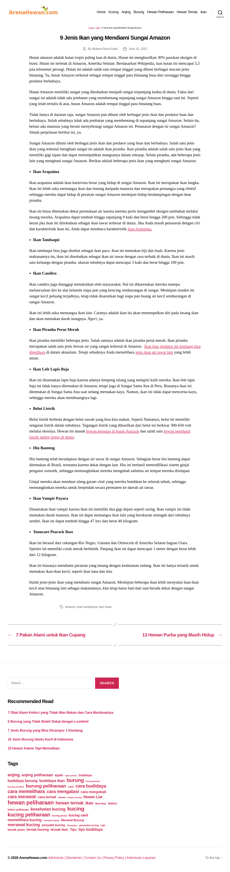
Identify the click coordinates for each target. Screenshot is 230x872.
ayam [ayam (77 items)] (59, 775)
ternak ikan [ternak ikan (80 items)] (59, 829)
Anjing (126, 12)
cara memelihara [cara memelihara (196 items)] (26, 791)
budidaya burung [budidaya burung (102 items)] (23, 781)
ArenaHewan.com (33, 858)
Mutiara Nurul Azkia (105, 48)
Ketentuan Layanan (141, 858)
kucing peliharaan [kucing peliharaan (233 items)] (29, 815)
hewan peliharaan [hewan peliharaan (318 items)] (31, 802)
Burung (139, 12)
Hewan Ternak (187, 12)
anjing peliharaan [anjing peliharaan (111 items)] (37, 775)
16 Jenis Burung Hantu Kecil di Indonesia (40, 739)
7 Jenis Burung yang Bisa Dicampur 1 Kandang (45, 730)
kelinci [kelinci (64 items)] (112, 803)
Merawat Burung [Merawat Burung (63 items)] (72, 820)
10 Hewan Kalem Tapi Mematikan (34, 748)
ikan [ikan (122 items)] (89, 803)
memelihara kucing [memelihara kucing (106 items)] (25, 820)
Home (101, 12)
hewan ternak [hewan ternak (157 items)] (70, 802)
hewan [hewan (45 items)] (62, 797)
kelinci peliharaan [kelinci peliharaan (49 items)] (18, 809)
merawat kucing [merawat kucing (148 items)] (24, 824)
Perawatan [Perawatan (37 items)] (72, 825)
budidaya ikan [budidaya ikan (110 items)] (52, 780)
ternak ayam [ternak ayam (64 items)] (16, 829)
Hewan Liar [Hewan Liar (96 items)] (93, 797)
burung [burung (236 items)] (75, 780)
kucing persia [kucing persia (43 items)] (59, 815)
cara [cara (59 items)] (71, 786)
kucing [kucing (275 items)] (75, 809)
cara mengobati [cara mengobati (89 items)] (93, 792)
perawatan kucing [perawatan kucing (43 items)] (89, 825)
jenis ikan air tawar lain (154, 352)
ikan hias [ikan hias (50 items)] (100, 803)
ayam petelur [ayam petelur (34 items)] (71, 775)
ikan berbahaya (87, 606)
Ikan (203, 12)
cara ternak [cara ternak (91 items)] (47, 797)
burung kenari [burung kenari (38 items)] (93, 781)
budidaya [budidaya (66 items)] (85, 775)
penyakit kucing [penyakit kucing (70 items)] (53, 825)
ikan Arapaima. (140, 229)
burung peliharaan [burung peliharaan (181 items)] (46, 785)
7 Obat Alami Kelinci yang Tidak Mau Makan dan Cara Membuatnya (60, 712)
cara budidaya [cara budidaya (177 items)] (90, 785)
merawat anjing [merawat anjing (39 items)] (51, 820)
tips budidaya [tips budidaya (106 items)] (91, 829)
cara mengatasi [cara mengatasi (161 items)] (63, 791)
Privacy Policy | (115, 858)
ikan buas (105, 606)
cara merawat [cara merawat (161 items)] (22, 796)
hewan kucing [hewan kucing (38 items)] (74, 797)
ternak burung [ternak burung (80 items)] (38, 829)
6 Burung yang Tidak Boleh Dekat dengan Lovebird (48, 721)
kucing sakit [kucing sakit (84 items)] (78, 815)
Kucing (114, 12)
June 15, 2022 (137, 48)
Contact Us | (93, 858)
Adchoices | (57, 858)
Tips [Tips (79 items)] (73, 829)
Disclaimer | (75, 858)
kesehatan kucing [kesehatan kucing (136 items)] (47, 809)
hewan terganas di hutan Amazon (112, 431)
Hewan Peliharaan (160, 12)
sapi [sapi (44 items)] (102, 825)
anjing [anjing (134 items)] (14, 774)
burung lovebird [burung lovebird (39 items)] (16, 786)
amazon (70, 606)
